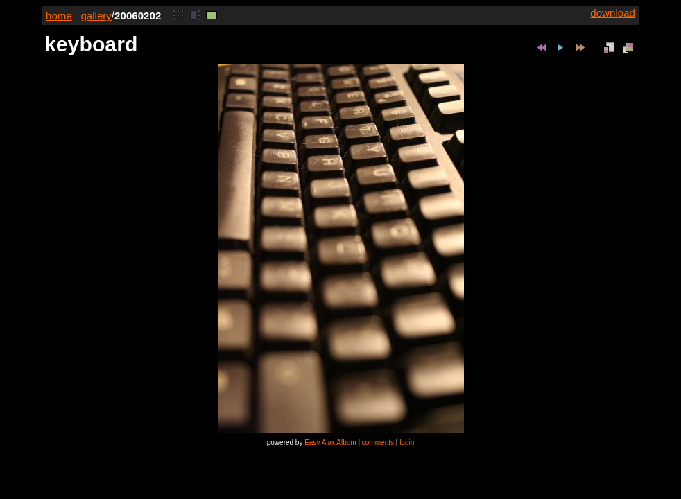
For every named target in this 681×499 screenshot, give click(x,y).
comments (378, 442)
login (406, 442)
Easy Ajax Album (330, 442)
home (59, 15)
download (612, 13)
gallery (96, 15)
